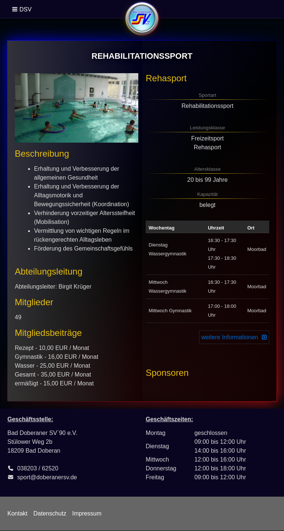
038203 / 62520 (37, 468)
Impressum (86, 513)
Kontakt (17, 513)
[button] (22, 9)
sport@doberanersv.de (47, 477)
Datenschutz (49, 513)
